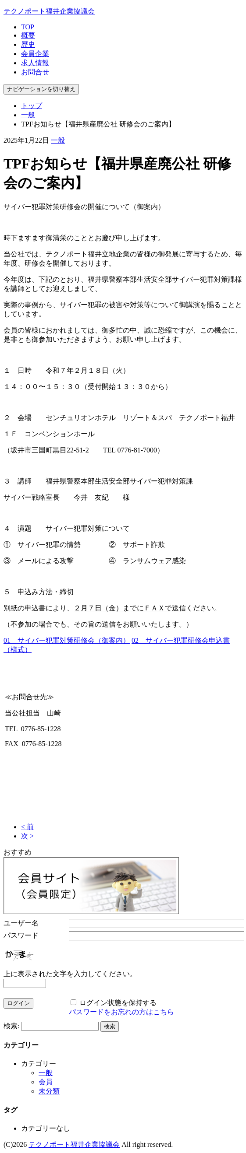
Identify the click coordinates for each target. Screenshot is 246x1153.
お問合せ (35, 72)
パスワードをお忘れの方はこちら (121, 1012)
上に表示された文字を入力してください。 (70, 974)
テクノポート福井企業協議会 (49, 11)
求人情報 (35, 63)
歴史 (28, 44)
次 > (27, 836)
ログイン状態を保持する (118, 1002)
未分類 (49, 1091)
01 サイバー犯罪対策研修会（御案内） (67, 640)
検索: (11, 1026)
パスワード (21, 935)
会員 (46, 1082)
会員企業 (35, 53)
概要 (28, 35)
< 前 (27, 827)
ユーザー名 (21, 923)
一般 (28, 115)
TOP (27, 27)
